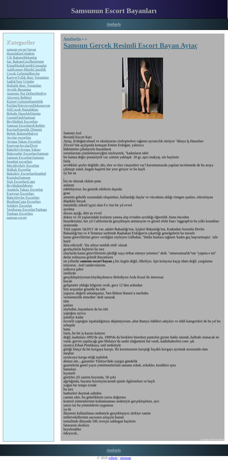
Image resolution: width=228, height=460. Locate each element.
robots (113, 458)
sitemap (125, 458)
